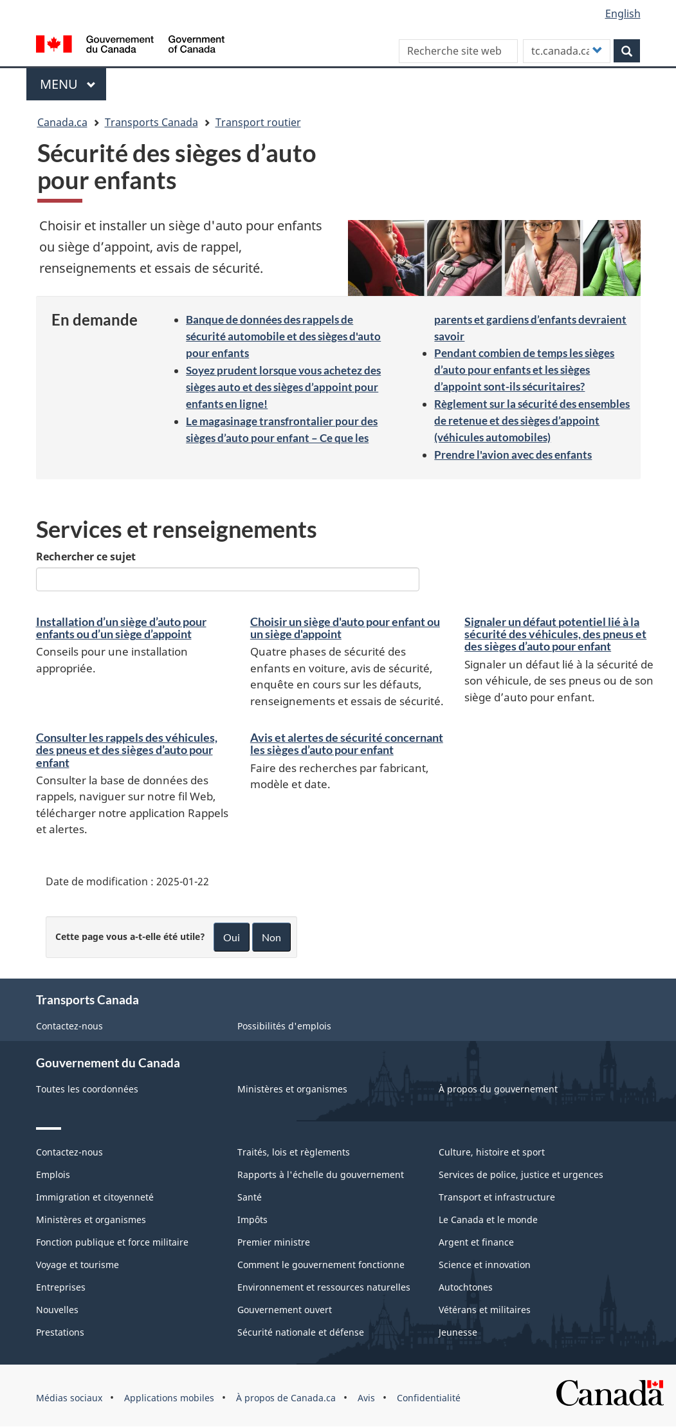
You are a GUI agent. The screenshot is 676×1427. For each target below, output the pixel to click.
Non (271, 937)
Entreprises (61, 1287)
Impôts (252, 1219)
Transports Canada (151, 122)
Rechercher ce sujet (86, 556)
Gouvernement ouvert (284, 1309)
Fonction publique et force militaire (112, 1242)
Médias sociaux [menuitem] (69, 1398)
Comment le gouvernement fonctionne (321, 1264)
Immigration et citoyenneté (95, 1197)
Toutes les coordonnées (87, 1089)
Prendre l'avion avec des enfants (513, 454)
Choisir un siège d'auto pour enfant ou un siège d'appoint (345, 628)
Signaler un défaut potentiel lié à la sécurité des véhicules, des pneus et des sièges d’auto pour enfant (555, 634)
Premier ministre (273, 1242)
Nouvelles (57, 1309)
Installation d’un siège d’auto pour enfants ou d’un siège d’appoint (121, 628)
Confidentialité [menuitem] (429, 1398)
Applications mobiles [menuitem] (169, 1398)
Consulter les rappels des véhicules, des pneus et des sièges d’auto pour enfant (126, 750)
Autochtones (466, 1287)
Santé (249, 1197)
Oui (231, 937)
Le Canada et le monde (488, 1219)
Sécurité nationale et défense (300, 1332)
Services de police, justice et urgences (521, 1174)
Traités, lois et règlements (293, 1152)
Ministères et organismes (292, 1089)
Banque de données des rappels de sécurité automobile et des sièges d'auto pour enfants (283, 336)
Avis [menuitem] (366, 1398)
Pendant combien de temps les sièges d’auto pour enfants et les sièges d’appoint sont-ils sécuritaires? (524, 369)
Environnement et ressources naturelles (323, 1287)
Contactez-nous (69, 1026)
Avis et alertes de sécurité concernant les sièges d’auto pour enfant (346, 744)
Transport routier (258, 122)
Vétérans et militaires (485, 1309)
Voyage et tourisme (77, 1264)
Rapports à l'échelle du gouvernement (320, 1174)
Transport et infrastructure (497, 1197)
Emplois (53, 1174)
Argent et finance (476, 1242)
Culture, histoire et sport (492, 1152)
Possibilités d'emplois (284, 1026)
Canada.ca (62, 122)
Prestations (60, 1332)
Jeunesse (458, 1332)
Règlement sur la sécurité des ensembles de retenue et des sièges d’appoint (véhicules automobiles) (532, 420)
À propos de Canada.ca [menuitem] (286, 1398)
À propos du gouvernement (498, 1089)
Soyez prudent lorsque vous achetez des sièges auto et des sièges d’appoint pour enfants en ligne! (283, 387)
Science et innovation (485, 1264)
